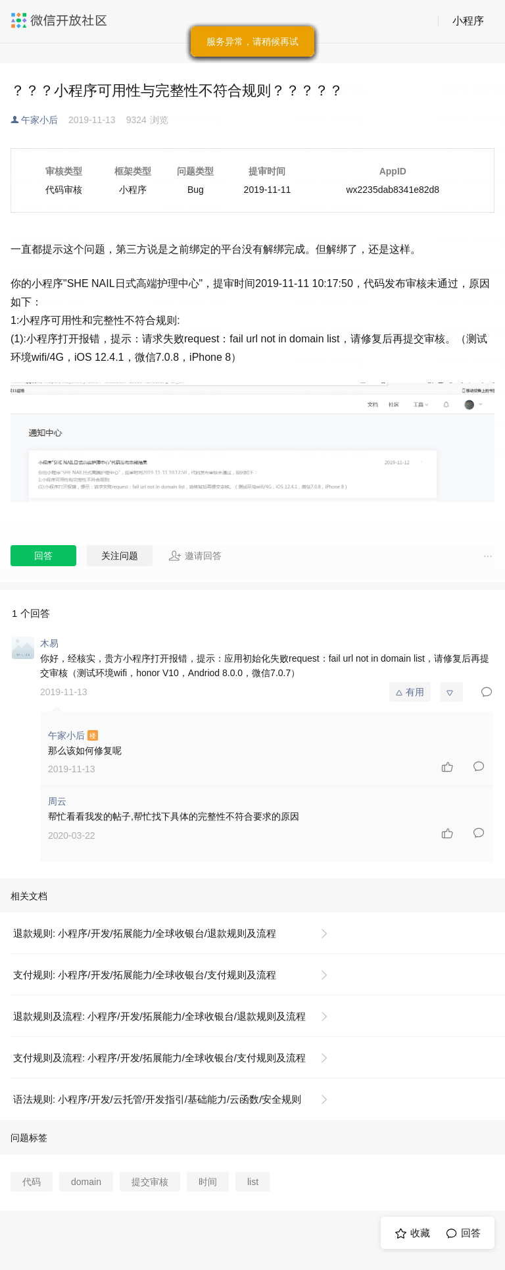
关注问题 (119, 555)
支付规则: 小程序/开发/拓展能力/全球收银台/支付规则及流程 (144, 974)
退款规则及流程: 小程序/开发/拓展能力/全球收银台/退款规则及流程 (159, 1016)
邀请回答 (195, 555)
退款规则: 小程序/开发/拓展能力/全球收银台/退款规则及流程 (144, 933)
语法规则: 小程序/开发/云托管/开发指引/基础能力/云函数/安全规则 (157, 1099)
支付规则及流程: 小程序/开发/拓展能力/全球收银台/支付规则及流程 (159, 1057)
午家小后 (39, 120)
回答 (43, 555)
